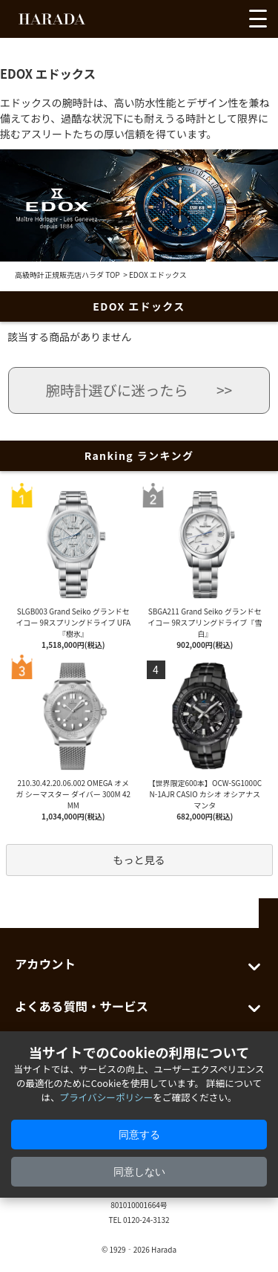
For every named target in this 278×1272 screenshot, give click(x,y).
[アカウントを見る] (198, 22)
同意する (139, 1134)
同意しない (139, 1172)
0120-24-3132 (146, 1219)
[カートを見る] (225, 22)
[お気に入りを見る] (171, 22)
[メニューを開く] (258, 18)
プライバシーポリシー (106, 1097)
